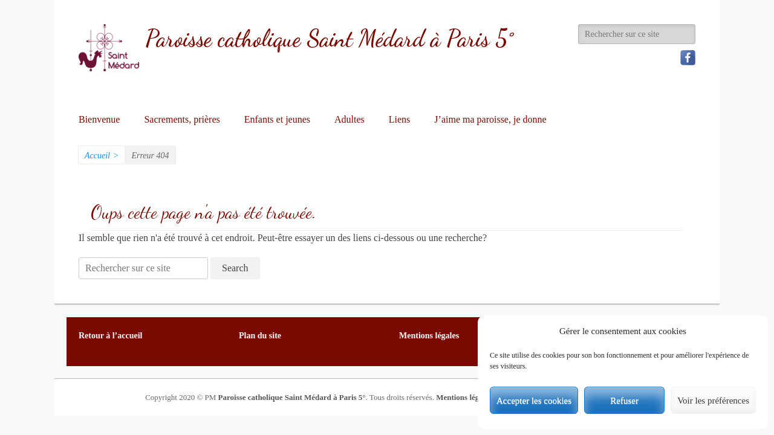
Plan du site (260, 335)
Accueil (102, 155)
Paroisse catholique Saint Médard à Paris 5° (329, 39)
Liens (400, 119)
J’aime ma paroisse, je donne (490, 119)
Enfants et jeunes (277, 119)
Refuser (624, 400)
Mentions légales (464, 397)
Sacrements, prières (182, 119)
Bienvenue (99, 119)
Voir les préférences (713, 400)
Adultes (349, 119)
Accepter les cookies (533, 400)
